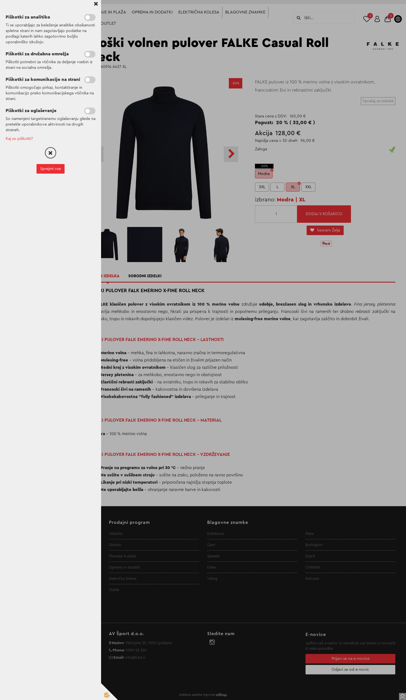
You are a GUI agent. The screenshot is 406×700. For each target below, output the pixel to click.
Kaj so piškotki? (19, 139)
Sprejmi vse (50, 169)
